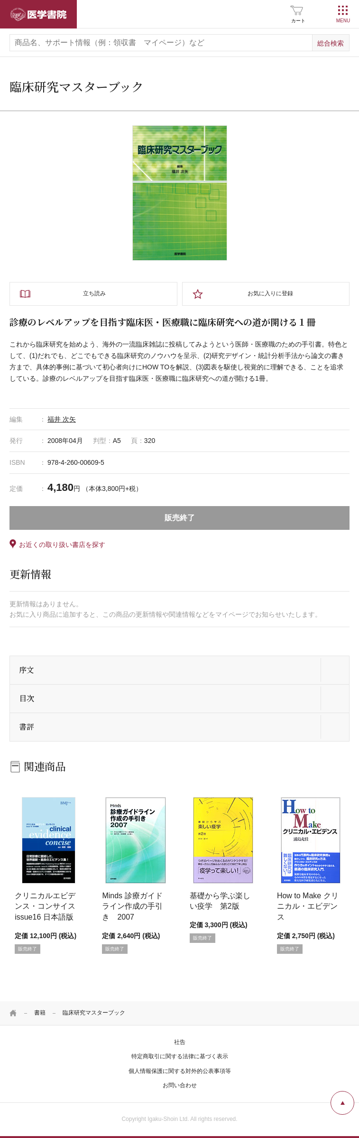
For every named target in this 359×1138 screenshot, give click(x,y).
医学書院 (38, 14)
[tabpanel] (179, 192)
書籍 (40, 1012)
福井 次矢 (61, 419)
